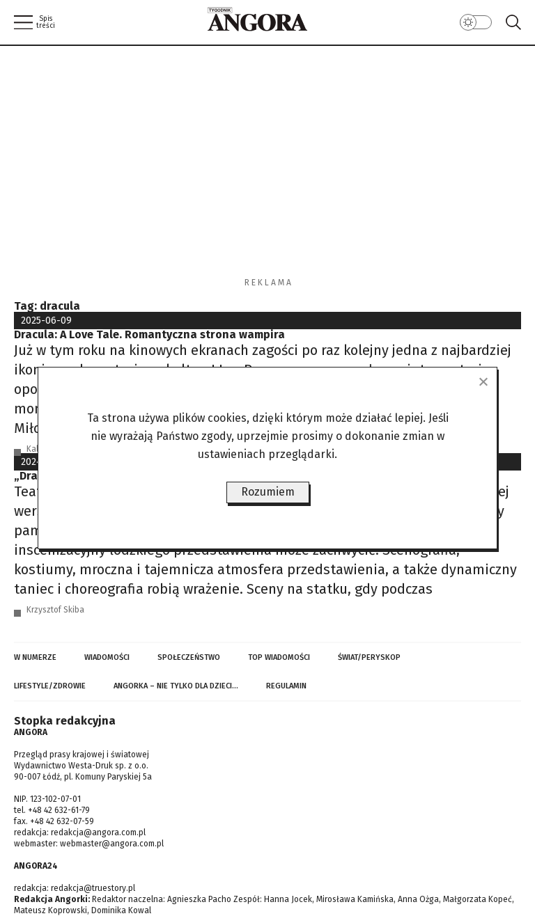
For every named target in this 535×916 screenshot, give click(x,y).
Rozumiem (268, 491)
